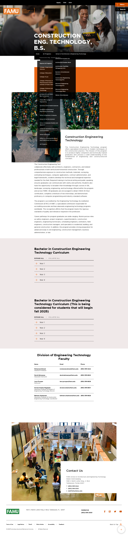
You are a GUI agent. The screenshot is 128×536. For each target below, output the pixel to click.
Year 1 (40, 263)
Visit (64, 2)
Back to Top (114, 524)
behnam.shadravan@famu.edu (69, 395)
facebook (104, 512)
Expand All (39, 258)
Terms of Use (9, 524)
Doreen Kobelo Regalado (42, 388)
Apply (58, 2)
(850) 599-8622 (86, 375)
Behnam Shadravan (40, 395)
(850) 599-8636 (86, 381)
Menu (122, 4)
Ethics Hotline (40, 524)
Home (38, 54)
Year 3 (40, 274)
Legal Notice (21, 524)
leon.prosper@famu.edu (67, 381)
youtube (121, 511)
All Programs (47, 54)
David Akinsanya (39, 375)
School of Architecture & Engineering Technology (71, 54)
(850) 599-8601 (86, 388)
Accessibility (51, 524)
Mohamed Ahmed (40, 369)
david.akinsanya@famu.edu (69, 375)
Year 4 (40, 280)
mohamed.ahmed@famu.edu (69, 369)
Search (123, 9)
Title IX (30, 524)
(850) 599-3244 (86, 369)
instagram (110, 511)
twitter (115, 511)
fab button (121, 529)
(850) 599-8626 (86, 395)
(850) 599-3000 (86, 512)
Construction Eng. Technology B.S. (50, 57)
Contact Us (85, 510)
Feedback (61, 524)
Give (70, 2)
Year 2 (40, 269)
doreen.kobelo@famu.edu (68, 388)
